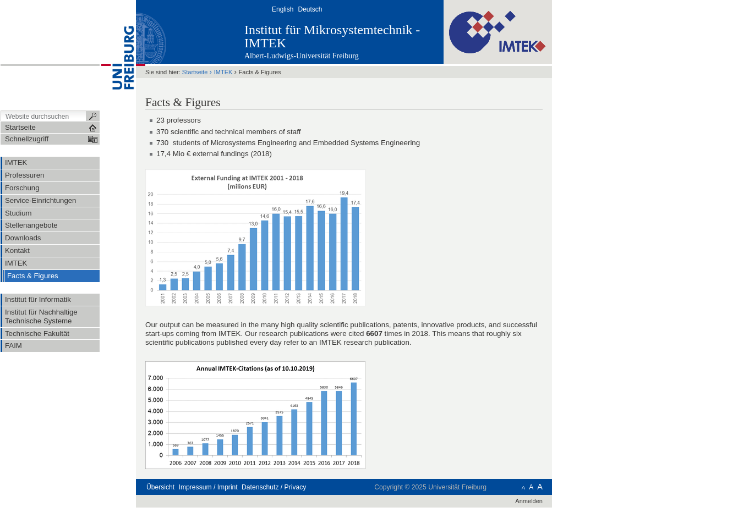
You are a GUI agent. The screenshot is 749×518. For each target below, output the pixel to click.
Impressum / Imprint (208, 487)
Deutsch (310, 9)
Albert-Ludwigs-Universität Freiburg (301, 56)
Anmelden (529, 501)
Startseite (195, 72)
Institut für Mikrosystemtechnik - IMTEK (332, 36)
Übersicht (160, 487)
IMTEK (223, 72)
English (282, 9)
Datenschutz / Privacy (274, 487)
